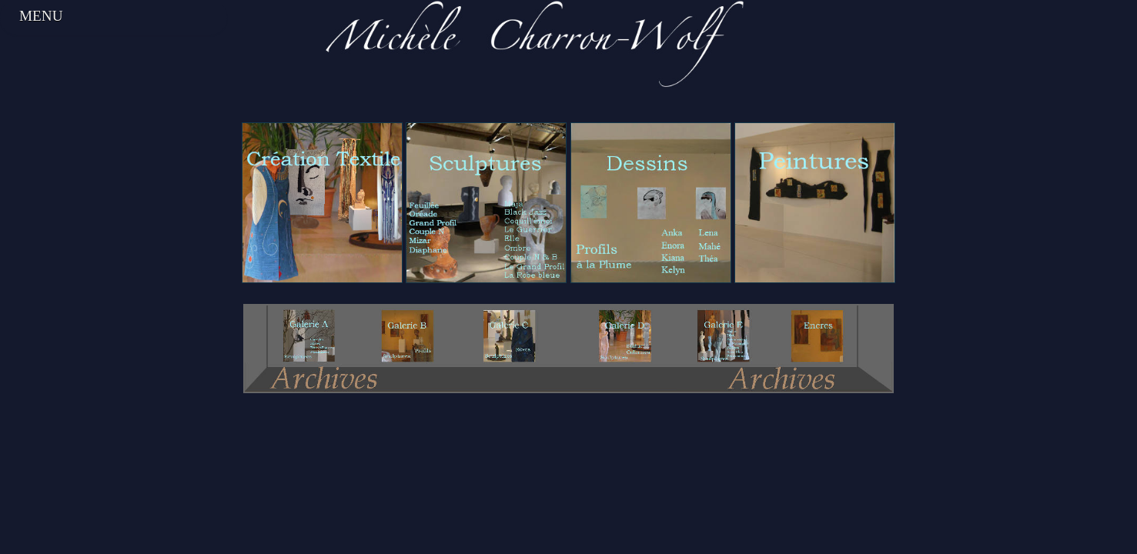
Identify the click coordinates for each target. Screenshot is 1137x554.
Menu (41, 16)
